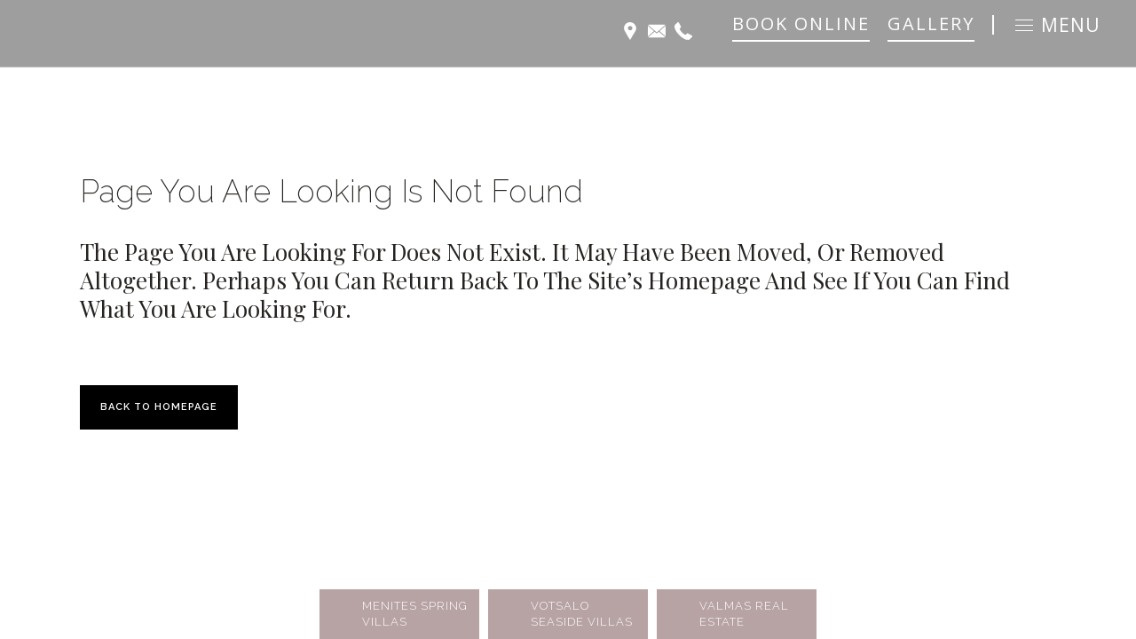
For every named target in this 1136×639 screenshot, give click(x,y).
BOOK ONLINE (801, 24)
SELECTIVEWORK (305, 573)
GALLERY (931, 24)
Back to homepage (158, 407)
